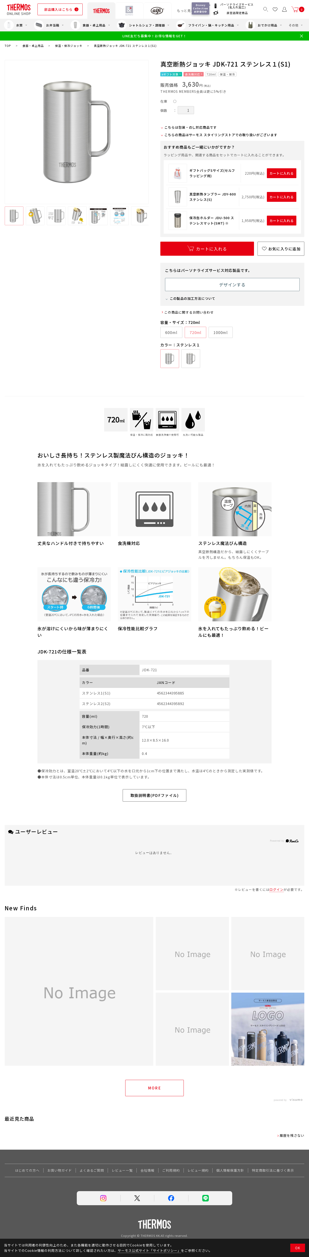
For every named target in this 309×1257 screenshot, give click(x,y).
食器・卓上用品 (88, 25)
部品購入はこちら (58, 9)
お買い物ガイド (59, 1170)
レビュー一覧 (122, 1170)
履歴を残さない (292, 1135)
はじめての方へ (27, 1170)
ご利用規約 (171, 1170)
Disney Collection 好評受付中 (201, 8)
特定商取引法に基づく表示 (273, 1170)
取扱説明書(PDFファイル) (154, 795)
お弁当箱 (46, 25)
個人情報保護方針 (230, 1170)
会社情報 (147, 1170)
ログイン (276, 889)
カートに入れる (281, 173)
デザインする (232, 284)
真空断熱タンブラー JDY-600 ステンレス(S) (212, 197)
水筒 (13, 25)
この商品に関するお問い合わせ (189, 312)
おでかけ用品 (261, 25)
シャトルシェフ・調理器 (141, 25)
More (154, 1088)
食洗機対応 (192, 74)
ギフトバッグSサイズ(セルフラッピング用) (212, 173)
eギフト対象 (170, 74)
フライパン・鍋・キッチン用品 (205, 25)
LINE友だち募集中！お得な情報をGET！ (154, 36)
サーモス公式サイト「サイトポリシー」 (149, 1250)
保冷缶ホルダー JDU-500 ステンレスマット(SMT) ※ (211, 220)
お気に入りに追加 (284, 248)
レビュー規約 (198, 1170)
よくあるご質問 (92, 1170)
